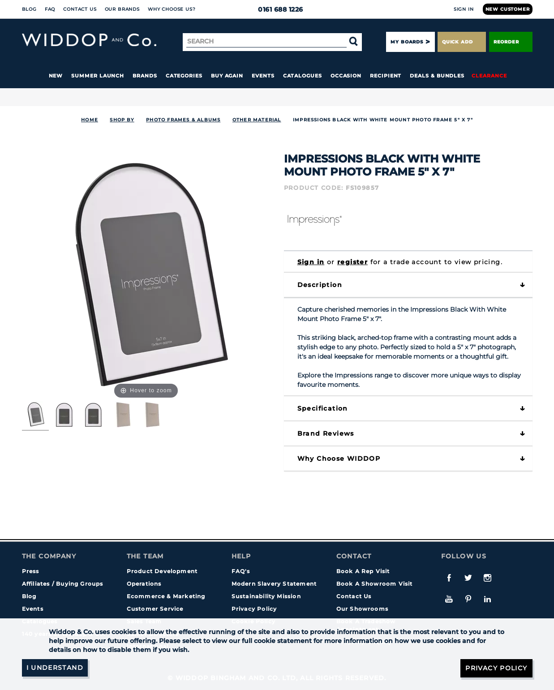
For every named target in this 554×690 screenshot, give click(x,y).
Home (89, 120)
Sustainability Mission (266, 596)
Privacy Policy (254, 608)
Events (263, 76)
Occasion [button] (346, 76)
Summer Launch (97, 76)
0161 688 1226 (277, 9)
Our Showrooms (362, 608)
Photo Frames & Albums (183, 120)
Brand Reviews (325, 433)
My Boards (407, 42)
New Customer (507, 9)
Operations (144, 583)
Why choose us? (172, 9)
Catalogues (302, 76)
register (352, 262)
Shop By (122, 120)
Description (319, 285)
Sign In (464, 9)
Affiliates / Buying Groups (62, 583)
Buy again (227, 76)
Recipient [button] (385, 76)
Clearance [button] (489, 76)
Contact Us (79, 9)
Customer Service (155, 608)
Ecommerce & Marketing (166, 596)
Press (30, 571)
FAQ (50, 9)
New (56, 76)
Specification (322, 408)
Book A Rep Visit (363, 571)
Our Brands (122, 9)
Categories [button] (184, 76)
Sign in (311, 262)
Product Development (162, 571)
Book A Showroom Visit (374, 583)
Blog (29, 9)
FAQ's (241, 571)
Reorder (511, 42)
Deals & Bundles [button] (437, 76)
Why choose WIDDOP (339, 458)
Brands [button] (145, 76)
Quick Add (461, 42)
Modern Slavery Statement (274, 583)
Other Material (256, 120)
